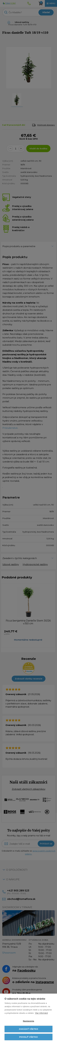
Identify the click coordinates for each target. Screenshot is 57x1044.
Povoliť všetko (28, 1037)
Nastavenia (28, 1021)
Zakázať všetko (28, 1029)
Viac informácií (41, 1013)
